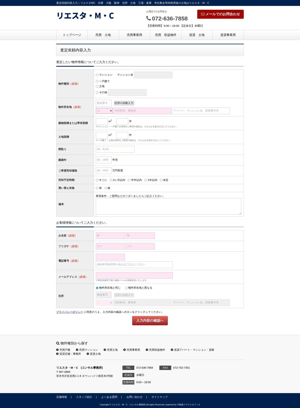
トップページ (72, 34)
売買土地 (111, 349)
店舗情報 (61, 396)
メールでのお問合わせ (220, 14)
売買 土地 (103, 34)
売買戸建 (63, 349)
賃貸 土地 (197, 34)
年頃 (115, 159)
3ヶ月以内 (119, 179)
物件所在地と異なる (140, 287)
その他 (103, 92)
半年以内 (136, 179)
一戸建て (104, 81)
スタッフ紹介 (84, 396)
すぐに (103, 179)
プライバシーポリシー (69, 311)
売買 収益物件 (165, 34)
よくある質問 (109, 396)
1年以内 (152, 179)
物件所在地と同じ (110, 287)
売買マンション (87, 349)
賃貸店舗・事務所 (68, 353)
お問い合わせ (134, 396)
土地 (101, 86)
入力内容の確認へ (150, 320)
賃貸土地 (94, 353)
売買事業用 (134, 34)
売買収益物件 (155, 349)
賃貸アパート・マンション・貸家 (192, 349)
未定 (165, 179)
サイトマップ (160, 396)
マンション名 (125, 74)
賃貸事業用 (228, 34)
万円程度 (117, 170)
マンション (105, 74)
